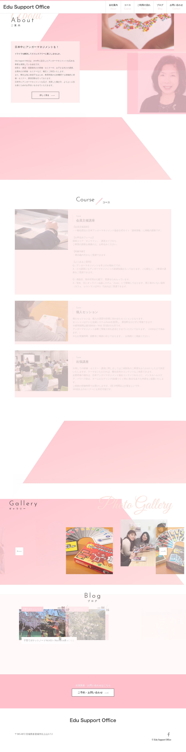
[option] (66, 551)
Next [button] (152, 551)
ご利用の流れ (143, 7)
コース (127, 7)
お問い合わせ (176, 7)
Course (85, 200)
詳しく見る (47, 107)
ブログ (160, 7)
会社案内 (113, 7)
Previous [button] (8, 551)
